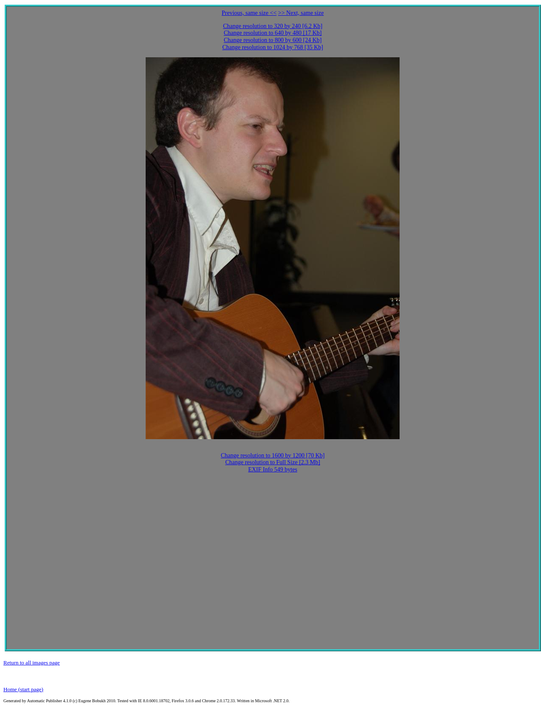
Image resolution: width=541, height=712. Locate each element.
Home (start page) (23, 689)
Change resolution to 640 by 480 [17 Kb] (273, 33)
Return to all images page (31, 662)
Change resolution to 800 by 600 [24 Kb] (273, 40)
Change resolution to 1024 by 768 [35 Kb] (272, 47)
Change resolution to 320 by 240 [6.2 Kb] (272, 26)
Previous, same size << (249, 13)
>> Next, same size (301, 13)
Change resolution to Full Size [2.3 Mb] (272, 462)
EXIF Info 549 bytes (272, 469)
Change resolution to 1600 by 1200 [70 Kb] (273, 455)
